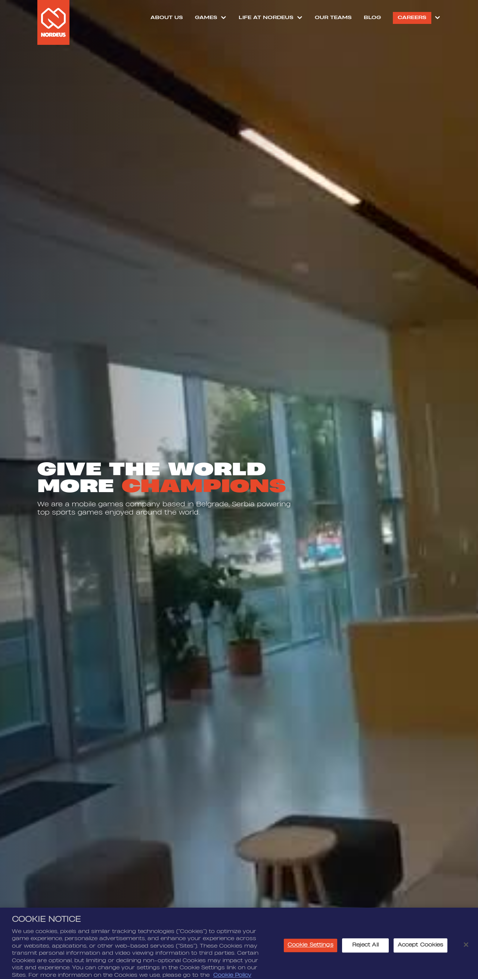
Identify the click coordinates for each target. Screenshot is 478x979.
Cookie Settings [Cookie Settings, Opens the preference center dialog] (310, 954)
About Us (166, 17)
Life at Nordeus (266, 17)
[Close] (466, 954)
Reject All (365, 954)
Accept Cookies (421, 954)
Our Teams (333, 17)
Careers (412, 17)
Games (206, 17)
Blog (372, 17)
